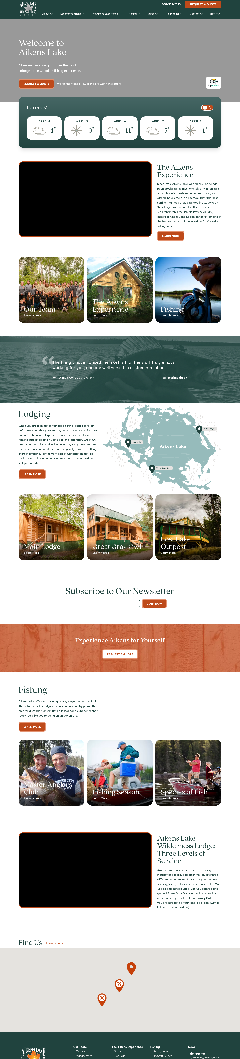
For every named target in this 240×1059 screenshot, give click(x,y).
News (215, 13)
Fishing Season (161, 1051)
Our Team (80, 1047)
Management (84, 1056)
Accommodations (72, 13)
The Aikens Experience (106, 13)
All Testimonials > (175, 377)
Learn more (32, 474)
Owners (80, 1051)
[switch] (207, 108)
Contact (196, 13)
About (47, 13)
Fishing (134, 13)
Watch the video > (69, 83)
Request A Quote (120, 654)
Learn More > (54, 943)
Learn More (171, 236)
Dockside (119, 1056)
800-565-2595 (171, 4)
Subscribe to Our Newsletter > (102, 83)
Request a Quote (203, 4)
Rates (153, 13)
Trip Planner (174, 13)
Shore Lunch (121, 1051)
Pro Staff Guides (162, 1056)
